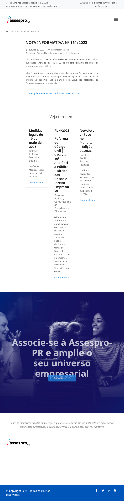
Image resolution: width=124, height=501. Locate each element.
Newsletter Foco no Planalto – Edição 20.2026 (87, 140)
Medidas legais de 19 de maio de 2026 (36, 138)
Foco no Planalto (84, 163)
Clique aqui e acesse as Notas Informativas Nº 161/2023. (53, 93)
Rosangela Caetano (60, 49)
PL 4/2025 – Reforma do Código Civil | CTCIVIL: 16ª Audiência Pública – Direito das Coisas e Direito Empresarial (62, 160)
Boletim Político (36, 53)
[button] (116, 19)
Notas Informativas (53, 53)
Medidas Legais (34, 159)
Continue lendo (36, 182)
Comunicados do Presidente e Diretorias (62, 206)
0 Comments (74, 53)
